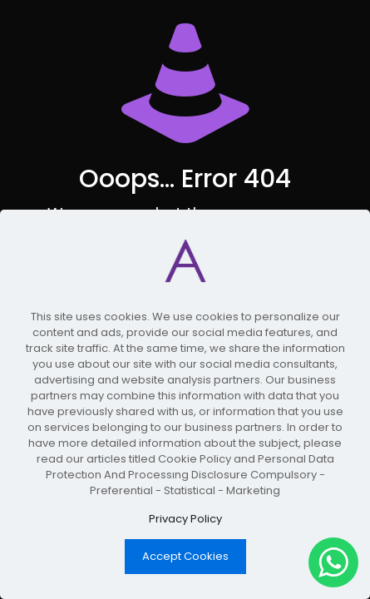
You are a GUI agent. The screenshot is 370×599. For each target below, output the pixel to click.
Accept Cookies (185, 556)
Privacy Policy (185, 519)
